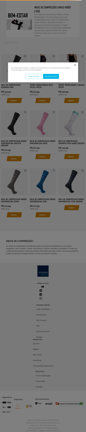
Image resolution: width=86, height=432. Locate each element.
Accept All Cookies (51, 76)
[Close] (75, 65)
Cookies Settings (34, 76)
